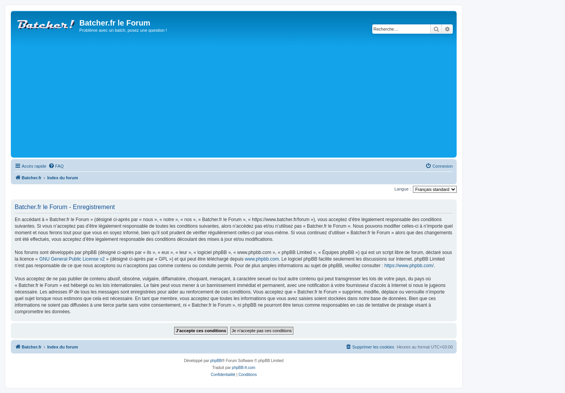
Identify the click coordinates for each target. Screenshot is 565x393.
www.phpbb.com (262, 259)
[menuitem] (56, 166)
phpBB (216, 361)
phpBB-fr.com (243, 368)
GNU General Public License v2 (71, 259)
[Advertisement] (245, 97)
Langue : (402, 189)
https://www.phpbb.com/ (408, 265)
